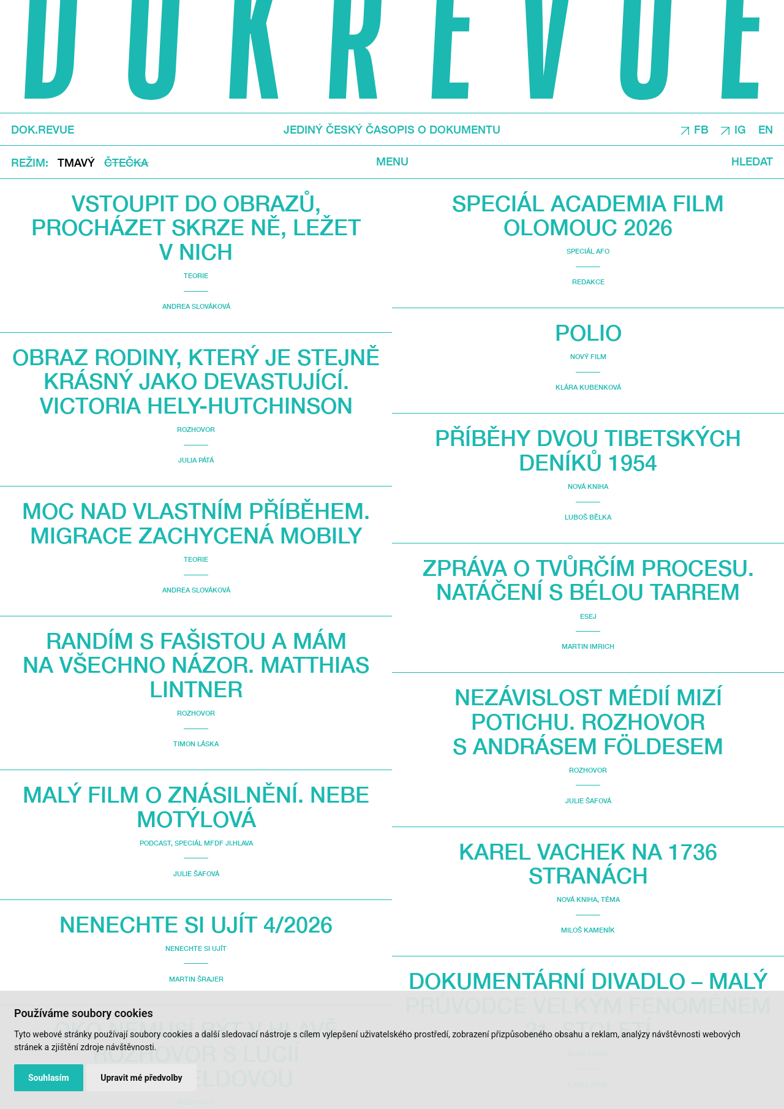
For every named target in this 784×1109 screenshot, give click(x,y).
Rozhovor (196, 429)
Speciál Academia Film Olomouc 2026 (588, 215)
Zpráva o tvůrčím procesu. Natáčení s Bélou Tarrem (588, 579)
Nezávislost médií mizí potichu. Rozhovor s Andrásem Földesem (588, 721)
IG (740, 129)
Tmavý (76, 162)
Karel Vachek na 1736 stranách (588, 863)
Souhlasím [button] (48, 1078)
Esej (588, 616)
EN (765, 129)
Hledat (752, 162)
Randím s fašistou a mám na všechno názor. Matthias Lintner (196, 664)
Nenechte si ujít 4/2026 (196, 924)
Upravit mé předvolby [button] (141, 1078)
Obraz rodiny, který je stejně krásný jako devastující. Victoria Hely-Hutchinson (196, 381)
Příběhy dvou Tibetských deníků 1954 (588, 450)
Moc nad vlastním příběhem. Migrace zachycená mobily (196, 523)
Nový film (588, 356)
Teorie (196, 275)
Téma (610, 899)
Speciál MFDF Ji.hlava (214, 843)
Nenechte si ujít (196, 948)
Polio (588, 332)
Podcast (155, 843)
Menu (392, 162)
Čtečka (126, 162)
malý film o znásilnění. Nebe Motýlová (196, 806)
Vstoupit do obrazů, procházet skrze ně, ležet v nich (196, 227)
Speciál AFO (588, 251)
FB (701, 129)
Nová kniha (588, 486)
